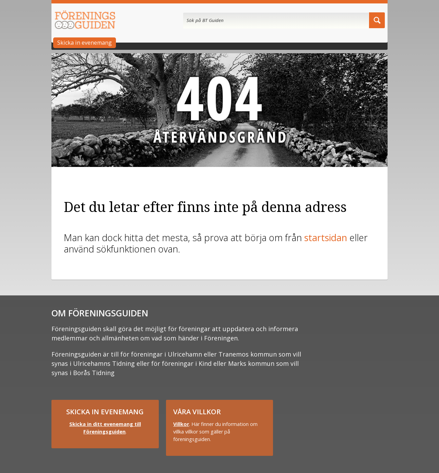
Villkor (181, 424)
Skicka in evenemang (84, 42)
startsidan (325, 237)
